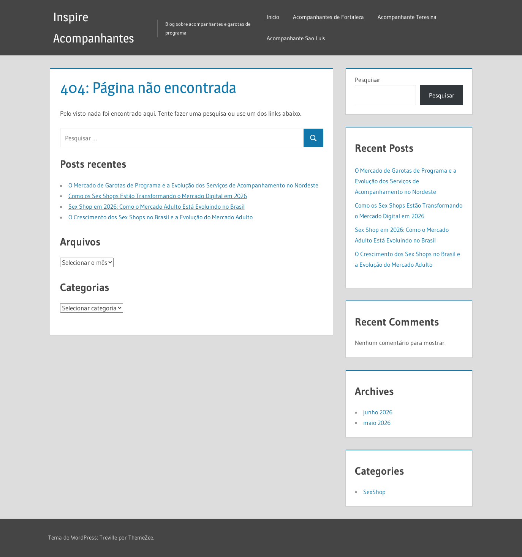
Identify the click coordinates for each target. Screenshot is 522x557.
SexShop (374, 492)
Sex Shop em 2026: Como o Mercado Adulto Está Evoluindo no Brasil (156, 206)
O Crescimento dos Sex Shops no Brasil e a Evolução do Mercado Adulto (160, 217)
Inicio (273, 16)
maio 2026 (377, 422)
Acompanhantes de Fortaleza (328, 16)
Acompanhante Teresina (407, 16)
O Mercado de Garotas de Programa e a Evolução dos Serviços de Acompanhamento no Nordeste (193, 185)
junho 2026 (377, 412)
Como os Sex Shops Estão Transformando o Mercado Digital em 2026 (157, 196)
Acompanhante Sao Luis (296, 38)
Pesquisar (367, 79)
